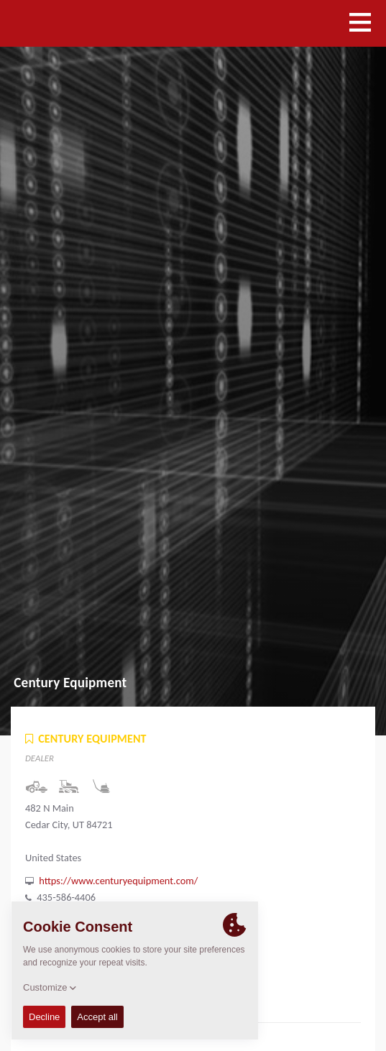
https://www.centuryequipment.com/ (118, 880)
